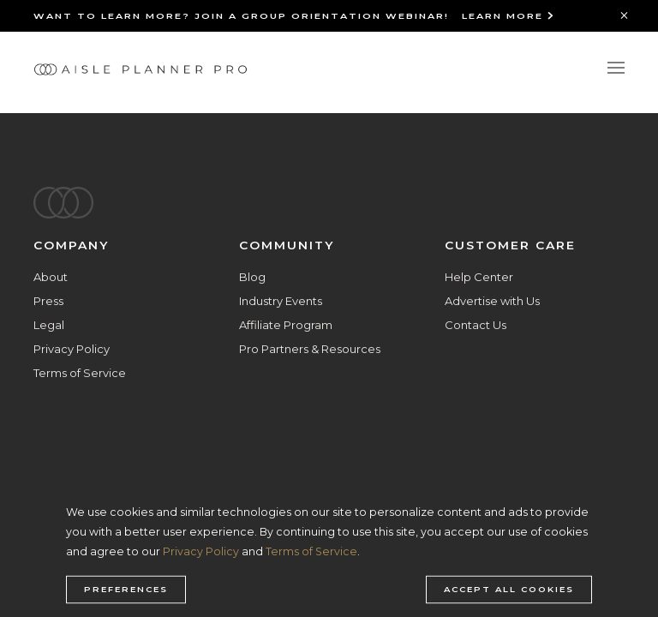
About (50, 277)
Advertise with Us (492, 301)
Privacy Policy (71, 349)
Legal (48, 325)
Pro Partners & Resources (309, 349)
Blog (252, 277)
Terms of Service (79, 373)
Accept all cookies (509, 589)
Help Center (479, 277)
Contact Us (475, 325)
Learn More (508, 15)
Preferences (126, 589)
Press (48, 301)
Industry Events (280, 301)
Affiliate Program (285, 325)
